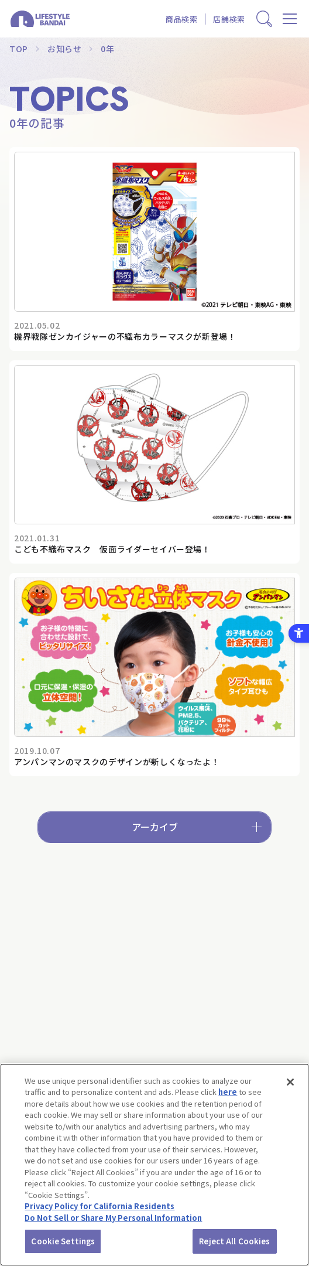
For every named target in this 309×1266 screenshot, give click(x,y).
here (227, 1091)
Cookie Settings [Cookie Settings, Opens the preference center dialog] (63, 1241)
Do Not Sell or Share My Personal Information (113, 1217)
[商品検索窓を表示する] (264, 19)
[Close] (290, 1082)
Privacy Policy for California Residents (99, 1206)
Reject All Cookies (234, 1241)
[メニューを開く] (290, 19)
